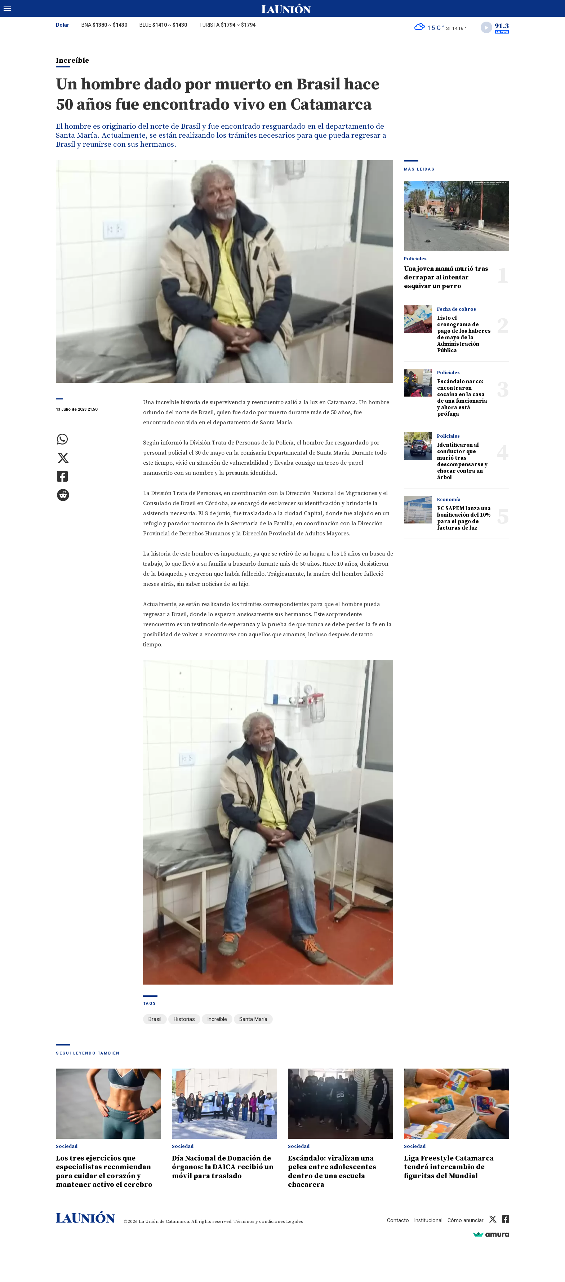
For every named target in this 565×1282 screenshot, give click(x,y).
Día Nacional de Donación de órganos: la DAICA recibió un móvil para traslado (224, 1167)
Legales (294, 1221)
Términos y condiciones (259, 1221)
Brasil (154, 1020)
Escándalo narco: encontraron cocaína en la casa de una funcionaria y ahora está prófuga (462, 399)
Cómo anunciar (465, 1220)
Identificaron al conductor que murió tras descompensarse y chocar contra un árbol (462, 462)
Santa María (253, 1020)
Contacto (397, 1220)
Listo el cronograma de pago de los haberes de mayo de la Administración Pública (464, 335)
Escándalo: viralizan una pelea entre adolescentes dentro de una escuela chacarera (335, 1171)
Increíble (217, 1020)
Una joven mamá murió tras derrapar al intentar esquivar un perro (446, 278)
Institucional (427, 1220)
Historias (184, 1020)
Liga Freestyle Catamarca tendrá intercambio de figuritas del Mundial (451, 1167)
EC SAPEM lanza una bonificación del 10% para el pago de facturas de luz (464, 519)
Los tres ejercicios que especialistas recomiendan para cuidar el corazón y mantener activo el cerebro (107, 1171)
